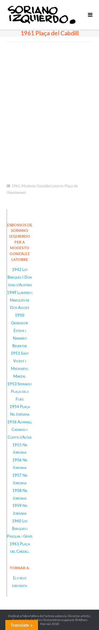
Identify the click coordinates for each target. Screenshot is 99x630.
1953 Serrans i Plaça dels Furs (19, 391)
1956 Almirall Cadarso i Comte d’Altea (19, 429)
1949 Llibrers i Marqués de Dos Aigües (19, 300)
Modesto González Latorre (42, 186)
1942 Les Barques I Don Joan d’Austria (19, 277)
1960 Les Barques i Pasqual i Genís (19, 528)
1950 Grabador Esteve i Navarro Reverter (19, 330)
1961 (16, 186)
